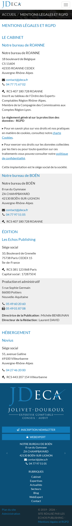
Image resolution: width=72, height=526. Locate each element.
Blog (36, 493)
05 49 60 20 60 (16, 304)
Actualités (36, 484)
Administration (11, 513)
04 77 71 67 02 (16, 84)
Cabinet (36, 476)
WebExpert (36, 497)
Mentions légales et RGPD (53, 521)
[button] (7, 453)
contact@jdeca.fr (17, 79)
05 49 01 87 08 (16, 308)
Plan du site (9, 509)
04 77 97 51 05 (16, 214)
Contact (36, 501)
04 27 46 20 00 (16, 370)
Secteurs (36, 488)
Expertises (36, 480)
